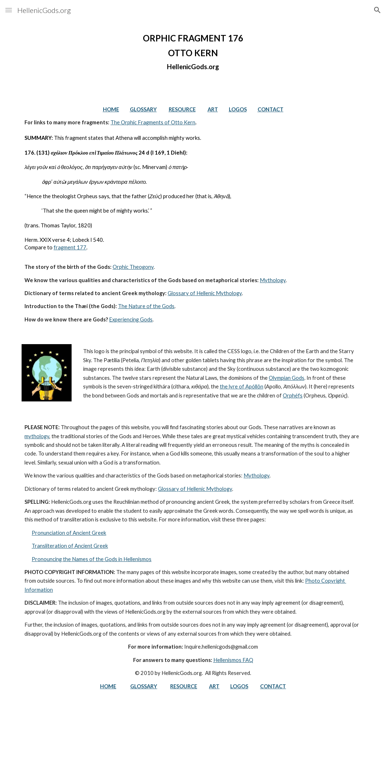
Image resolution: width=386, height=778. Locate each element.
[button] (8, 10)
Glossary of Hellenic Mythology (205, 293)
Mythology (273, 280)
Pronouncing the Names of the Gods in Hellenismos (91, 559)
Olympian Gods (286, 378)
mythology (36, 436)
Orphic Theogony (133, 267)
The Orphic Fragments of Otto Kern (152, 122)
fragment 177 (70, 247)
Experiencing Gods (131, 319)
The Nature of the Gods (146, 306)
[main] (193, 52)
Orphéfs (293, 395)
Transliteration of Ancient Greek (70, 546)
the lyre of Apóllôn (241, 386)
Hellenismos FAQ (233, 660)
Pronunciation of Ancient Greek (69, 533)
